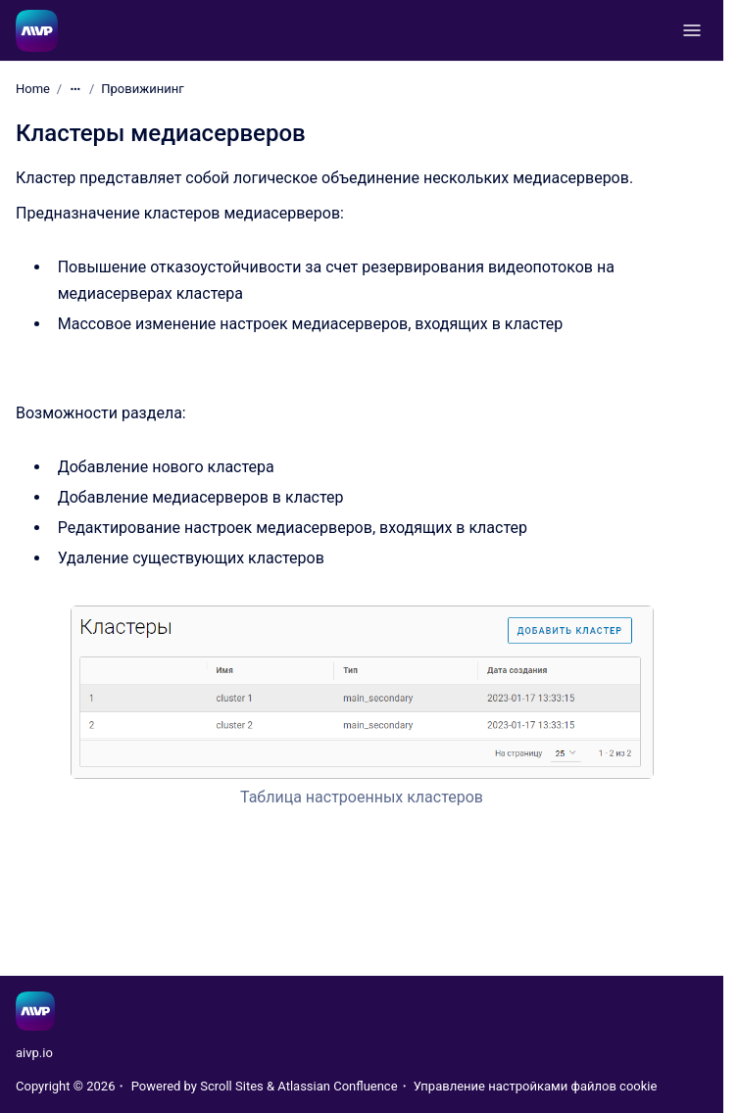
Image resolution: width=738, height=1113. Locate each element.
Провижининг (142, 88)
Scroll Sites (232, 1086)
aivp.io (34, 1052)
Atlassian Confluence (337, 1086)
